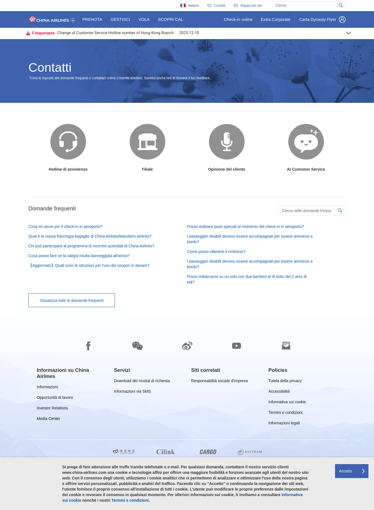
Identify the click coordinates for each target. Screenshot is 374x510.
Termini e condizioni (286, 413)
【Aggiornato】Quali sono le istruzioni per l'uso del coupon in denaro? (88, 265)
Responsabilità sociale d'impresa (219, 381)
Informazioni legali (284, 424)
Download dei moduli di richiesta (142, 381)
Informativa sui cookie (287, 403)
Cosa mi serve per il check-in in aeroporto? (65, 226)
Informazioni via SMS (132, 392)
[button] (339, 210)
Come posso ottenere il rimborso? (216, 251)
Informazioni (47, 388)
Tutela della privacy (285, 381)
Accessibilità (279, 392)
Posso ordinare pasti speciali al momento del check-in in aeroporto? (245, 226)
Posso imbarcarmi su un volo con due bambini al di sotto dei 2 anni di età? (247, 279)
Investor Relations (52, 409)
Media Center (48, 419)
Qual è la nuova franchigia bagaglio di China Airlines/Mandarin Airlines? (90, 236)
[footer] (187, 412)
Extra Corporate (276, 21)
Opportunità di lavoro (55, 398)
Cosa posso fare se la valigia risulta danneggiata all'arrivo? (79, 255)
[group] (71, 373)
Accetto (345, 471)
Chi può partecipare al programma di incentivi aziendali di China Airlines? (91, 246)
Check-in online (237, 21)
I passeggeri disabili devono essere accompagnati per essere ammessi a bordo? (250, 239)
